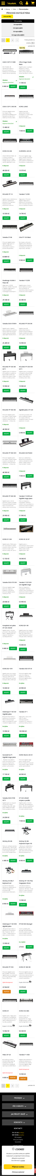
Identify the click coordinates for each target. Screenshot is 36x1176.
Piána (14, 9)
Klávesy (7, 9)
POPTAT (6, 992)
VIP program (18, 1137)
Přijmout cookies (18, 1167)
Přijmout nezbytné (18, 1172)
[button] (18, 1098)
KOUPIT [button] (13, 86)
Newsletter (18, 1142)
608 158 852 (15, 1135)
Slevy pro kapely (18, 1139)
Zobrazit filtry (7, 16)
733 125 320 (15, 1132)
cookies (23, 1160)
